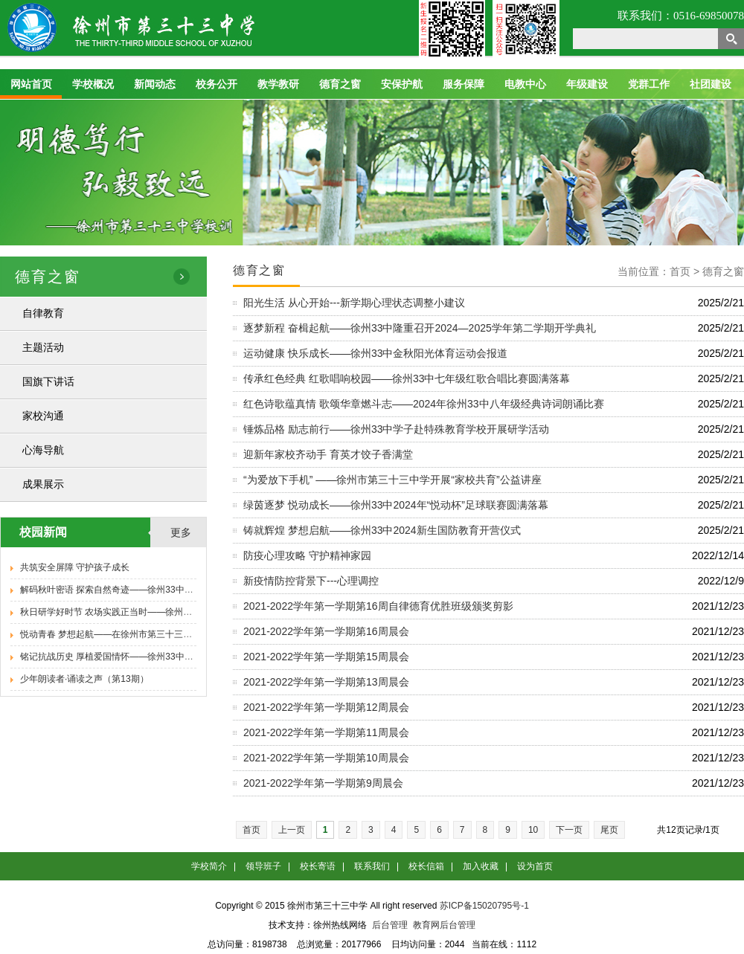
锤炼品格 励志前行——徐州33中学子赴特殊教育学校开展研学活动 (396, 429)
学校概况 (93, 84)
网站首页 (31, 84)
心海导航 (43, 450)
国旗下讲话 (48, 381)
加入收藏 (480, 866)
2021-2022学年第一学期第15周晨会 (326, 657)
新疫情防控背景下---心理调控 (311, 581)
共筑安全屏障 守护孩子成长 (74, 567)
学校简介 (209, 866)
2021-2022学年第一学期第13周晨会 (326, 682)
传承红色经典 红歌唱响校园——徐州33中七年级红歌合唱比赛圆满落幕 (406, 378)
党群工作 (649, 84)
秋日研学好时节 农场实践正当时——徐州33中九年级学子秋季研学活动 (160, 612)
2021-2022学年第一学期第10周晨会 (326, 758)
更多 (180, 532)
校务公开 (216, 84)
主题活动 (43, 347)
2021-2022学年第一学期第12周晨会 (326, 707)
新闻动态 (155, 84)
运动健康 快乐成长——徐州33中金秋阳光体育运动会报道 (375, 353)
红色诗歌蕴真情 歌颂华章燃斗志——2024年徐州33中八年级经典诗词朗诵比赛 (423, 404)
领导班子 (263, 866)
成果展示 (43, 484)
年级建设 (587, 84)
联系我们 (372, 866)
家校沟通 (43, 416)
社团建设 (710, 84)
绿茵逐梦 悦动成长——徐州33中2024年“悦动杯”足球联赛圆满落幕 (395, 505)
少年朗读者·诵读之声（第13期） (84, 679)
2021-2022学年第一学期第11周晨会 (326, 732)
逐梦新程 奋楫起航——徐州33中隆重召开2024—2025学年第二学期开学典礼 (419, 328)
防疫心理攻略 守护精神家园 (307, 555)
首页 (251, 830)
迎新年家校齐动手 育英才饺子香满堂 (328, 454)
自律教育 (43, 313)
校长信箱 (426, 866)
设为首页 (535, 866)
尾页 (609, 830)
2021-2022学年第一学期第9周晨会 (323, 783)
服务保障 (463, 84)
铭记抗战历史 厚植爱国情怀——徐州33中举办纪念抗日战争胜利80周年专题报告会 (183, 656)
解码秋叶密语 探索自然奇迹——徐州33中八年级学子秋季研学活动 (151, 589)
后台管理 (390, 925)
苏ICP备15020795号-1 (484, 905)
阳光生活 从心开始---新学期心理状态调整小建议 (354, 303)
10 (533, 830)
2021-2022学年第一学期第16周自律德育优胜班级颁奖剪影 (378, 606)
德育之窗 (340, 84)
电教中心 (525, 84)
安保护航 (402, 84)
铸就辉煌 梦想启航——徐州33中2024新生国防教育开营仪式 (382, 530)
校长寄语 (318, 866)
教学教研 (278, 84)
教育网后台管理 (444, 925)
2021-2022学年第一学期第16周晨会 (326, 631)
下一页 (569, 830)
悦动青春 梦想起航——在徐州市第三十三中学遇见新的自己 (137, 634)
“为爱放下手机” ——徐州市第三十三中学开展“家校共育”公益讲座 (392, 480)
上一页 (291, 830)
